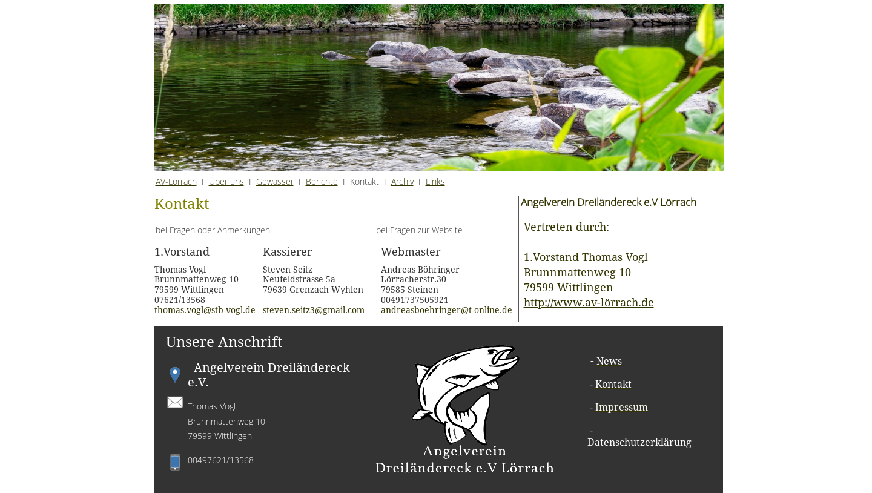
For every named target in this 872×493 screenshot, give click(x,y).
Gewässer (275, 181)
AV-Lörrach (176, 181)
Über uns (226, 181)
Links (435, 181)
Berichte (322, 181)
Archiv (402, 181)
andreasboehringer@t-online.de (446, 310)
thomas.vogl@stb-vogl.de (205, 310)
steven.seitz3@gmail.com (314, 310)
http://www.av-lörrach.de (589, 302)
